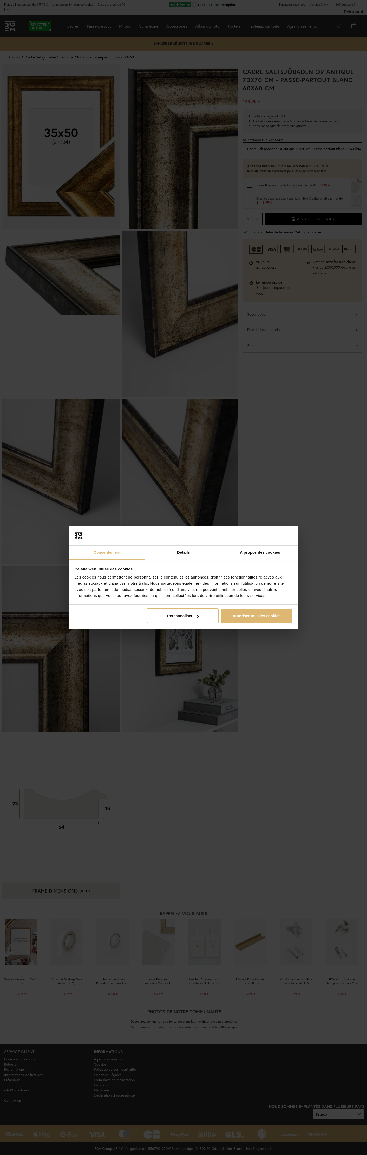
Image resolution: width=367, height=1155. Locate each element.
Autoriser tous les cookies (257, 616)
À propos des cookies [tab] (260, 552)
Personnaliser (183, 616)
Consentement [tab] (107, 552)
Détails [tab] (183, 552)
